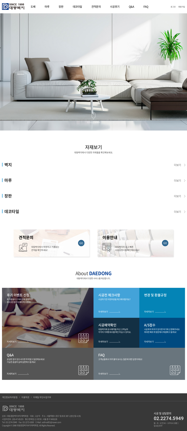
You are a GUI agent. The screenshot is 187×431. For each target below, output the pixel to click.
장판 (61, 7)
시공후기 (114, 7)
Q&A (131, 7)
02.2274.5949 (169, 418)
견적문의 (96, 7)
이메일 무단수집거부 (42, 397)
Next (168, 72)
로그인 (173, 6)
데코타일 (77, 7)
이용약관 (25, 397)
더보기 (177, 165)
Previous (18, 72)
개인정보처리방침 (9, 397)
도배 (33, 7)
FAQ (145, 7)
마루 (47, 7)
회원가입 (181, 6)
